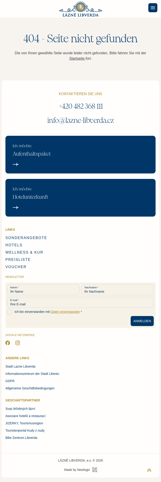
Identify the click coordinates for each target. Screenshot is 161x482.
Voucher (15, 267)
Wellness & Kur (24, 252)
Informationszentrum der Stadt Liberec (32, 374)
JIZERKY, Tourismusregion (24, 423)
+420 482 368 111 (80, 106)
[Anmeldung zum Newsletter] (142, 321)
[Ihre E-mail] (80, 302)
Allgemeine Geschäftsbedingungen (30, 388)
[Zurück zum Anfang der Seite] (149, 470)
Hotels (14, 245)
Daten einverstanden (65, 312)
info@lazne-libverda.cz (80, 120)
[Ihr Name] (43, 289)
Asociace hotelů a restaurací (25, 416)
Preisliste (18, 260)
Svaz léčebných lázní (20, 408)
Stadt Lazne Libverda (20, 366)
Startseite (77, 58)
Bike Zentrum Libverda (21, 438)
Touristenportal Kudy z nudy (25, 430)
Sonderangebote (26, 238)
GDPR (9, 381)
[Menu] (152, 7)
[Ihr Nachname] (118, 289)
